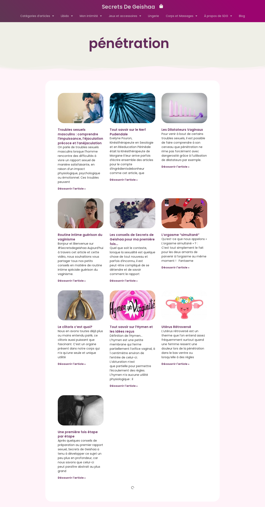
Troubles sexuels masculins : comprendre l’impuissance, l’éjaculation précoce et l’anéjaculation (80, 136)
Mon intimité (91, 16)
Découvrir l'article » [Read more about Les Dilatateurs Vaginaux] (175, 166)
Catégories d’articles (37, 16)
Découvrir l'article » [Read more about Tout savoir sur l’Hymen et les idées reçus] (124, 386)
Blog (242, 16)
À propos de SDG (218, 16)
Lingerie (153, 16)
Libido (67, 16)
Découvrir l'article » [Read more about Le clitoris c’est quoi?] (72, 364)
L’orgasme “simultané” (180, 235)
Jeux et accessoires (125, 16)
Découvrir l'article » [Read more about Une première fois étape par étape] (72, 477)
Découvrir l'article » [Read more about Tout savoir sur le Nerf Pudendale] (124, 179)
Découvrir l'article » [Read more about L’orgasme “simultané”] (175, 267)
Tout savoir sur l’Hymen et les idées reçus (131, 329)
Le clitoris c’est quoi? (75, 327)
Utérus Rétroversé (176, 327)
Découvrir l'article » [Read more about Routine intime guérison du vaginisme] (72, 280)
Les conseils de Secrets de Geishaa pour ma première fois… (132, 239)
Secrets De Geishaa (128, 7)
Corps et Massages (181, 16)
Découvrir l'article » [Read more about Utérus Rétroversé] (175, 364)
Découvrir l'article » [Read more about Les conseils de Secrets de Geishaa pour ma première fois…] (124, 280)
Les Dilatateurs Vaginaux (182, 129)
